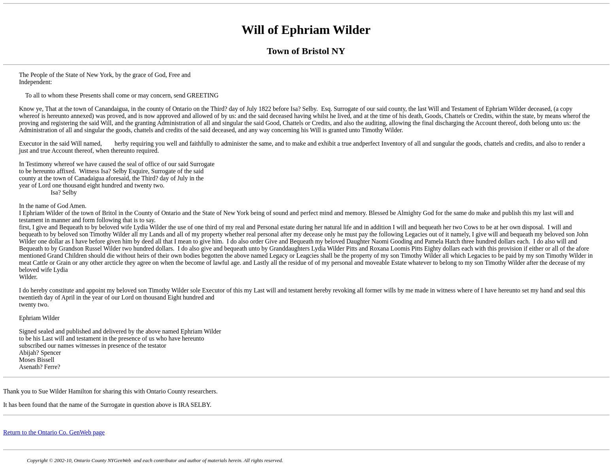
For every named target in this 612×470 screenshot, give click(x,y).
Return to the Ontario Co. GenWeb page (54, 432)
